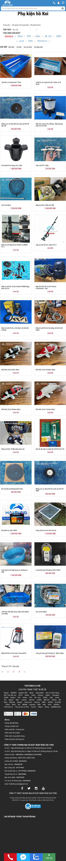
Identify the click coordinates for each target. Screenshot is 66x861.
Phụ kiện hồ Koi (35, 25)
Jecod (21, 41)
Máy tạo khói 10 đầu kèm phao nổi (12, 449)
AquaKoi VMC (23, 693)
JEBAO (58, 36)
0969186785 (20, 777)
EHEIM (6, 697)
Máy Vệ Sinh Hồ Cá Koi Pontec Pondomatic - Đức (46, 287)
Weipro (40, 707)
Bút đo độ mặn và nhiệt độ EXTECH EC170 (50, 449)
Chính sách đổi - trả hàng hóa (14, 729)
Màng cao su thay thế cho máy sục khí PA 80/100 (15, 125)
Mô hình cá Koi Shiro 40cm (10, 370)
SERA (30, 41)
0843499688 (22, 774)
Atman (20, 36)
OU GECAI (58, 702)
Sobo (44, 705)
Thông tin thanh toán (11, 726)
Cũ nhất (18, 47)
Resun (14, 705)
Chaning (40, 695)
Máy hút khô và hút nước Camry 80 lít (13, 653)
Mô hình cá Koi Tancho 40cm (45, 409)
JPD (5, 700)
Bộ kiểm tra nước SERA (9, 530)
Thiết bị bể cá (42, 41)
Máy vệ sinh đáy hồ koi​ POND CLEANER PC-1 (14, 246)
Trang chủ (6, 25)
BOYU (29, 36)
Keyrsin (11, 700)
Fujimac (12, 697)
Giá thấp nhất (38, 47)
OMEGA (50, 702)
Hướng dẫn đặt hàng (11, 723)
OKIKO (44, 702)
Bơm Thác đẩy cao (10, 695)
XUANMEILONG (56, 707)
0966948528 (28, 755)
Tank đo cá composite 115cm (11, 82)
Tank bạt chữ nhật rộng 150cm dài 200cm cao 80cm (15, 613)
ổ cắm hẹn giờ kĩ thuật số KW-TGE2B (48, 570)
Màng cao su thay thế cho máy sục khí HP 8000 (50, 490)
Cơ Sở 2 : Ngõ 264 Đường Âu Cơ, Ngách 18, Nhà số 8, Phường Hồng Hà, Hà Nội (31, 751)
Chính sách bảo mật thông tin (14, 739)
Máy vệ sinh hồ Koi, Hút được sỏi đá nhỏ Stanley (15, 329)
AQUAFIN (13, 693)
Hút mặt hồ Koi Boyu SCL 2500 (11, 165)
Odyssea (37, 702)
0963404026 (23, 761)
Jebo (51, 697)
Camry (33, 695)
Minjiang (12, 702)
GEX (19, 697)
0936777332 (22, 758)
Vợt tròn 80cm (6, 205)
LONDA (39, 700)
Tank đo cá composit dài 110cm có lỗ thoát (48, 83)
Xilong (47, 707)
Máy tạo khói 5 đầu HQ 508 (45, 205)
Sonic (49, 705)
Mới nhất (11, 47)
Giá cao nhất (28, 47)
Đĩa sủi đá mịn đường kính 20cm (12, 489)
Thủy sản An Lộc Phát (22, 707)
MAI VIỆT (47, 700)
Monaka (19, 702)
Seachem (32, 705)
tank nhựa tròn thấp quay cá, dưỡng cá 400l (14, 571)
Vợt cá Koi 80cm (41, 612)
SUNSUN (56, 705)
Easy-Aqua (55, 695)
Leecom (24, 700)
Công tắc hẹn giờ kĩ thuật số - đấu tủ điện (50, 653)
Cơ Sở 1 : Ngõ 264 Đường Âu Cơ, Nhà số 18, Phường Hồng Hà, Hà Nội (28, 748)
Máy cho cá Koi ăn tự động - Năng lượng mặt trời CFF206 (49, 125)
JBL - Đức (48, 36)
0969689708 (31, 771)
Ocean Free (28, 702)
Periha (8, 705)
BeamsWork (40, 693)
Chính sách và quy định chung (15, 736)
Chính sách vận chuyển (12, 733)
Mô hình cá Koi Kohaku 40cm (45, 370)
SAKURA (24, 705)
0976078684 (38, 755)
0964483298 (18, 764)
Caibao (27, 695)
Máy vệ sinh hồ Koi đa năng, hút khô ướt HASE (49, 329)
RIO (19, 705)
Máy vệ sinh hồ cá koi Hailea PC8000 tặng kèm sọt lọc (15, 287)
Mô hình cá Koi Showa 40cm (10, 409)
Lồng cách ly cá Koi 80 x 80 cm (46, 530)
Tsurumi (33, 707)
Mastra (54, 700)
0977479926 (20, 768)
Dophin (47, 695)
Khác (17, 700)
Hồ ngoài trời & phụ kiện (20, 25)
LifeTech (31, 700)
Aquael (6, 693)
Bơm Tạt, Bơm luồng (52, 693)
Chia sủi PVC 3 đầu (42, 165)
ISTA (30, 697)
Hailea (37, 36)
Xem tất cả (9, 36)
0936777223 (31, 758)
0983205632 (19, 755)
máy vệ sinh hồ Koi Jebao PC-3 (46, 245)
